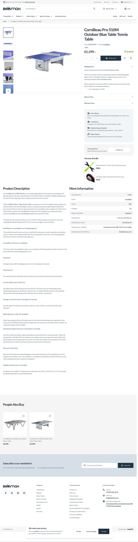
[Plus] (96, 58)
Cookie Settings (74, 517)
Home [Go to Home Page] (5, 21)
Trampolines (8, 16)
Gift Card (122, 16)
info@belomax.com (112, 498)
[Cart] (127, 8)
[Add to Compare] (130, 58)
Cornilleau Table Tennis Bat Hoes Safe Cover (110, 178)
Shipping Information (76, 499)
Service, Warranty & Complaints (79, 508)
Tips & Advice (98, 2)
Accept (103, 531)
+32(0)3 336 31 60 (112, 492)
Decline (78, 531)
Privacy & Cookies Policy (77, 511)
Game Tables (31, 16)
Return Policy (73, 505)
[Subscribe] (125, 465)
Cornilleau (106, 44)
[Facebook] (5, 493)
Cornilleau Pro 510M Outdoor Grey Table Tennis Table (42, 441)
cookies (36, 531)
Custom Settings (91, 531)
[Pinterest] (18, 493)
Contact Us (115, 2)
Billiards (20, 16)
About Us (107, 2)
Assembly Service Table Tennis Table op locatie (111, 167)
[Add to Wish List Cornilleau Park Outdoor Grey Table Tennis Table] (23, 416)
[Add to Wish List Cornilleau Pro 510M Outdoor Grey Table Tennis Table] (50, 416)
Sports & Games (46, 16)
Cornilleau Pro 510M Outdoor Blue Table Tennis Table (26, 21)
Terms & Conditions (75, 514)
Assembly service (60, 16)
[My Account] (110, 8)
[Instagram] (11, 493)
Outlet (115, 16)
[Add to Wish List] (124, 58)
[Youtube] (24, 493)
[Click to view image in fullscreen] (49, 60)
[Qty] (91, 58)
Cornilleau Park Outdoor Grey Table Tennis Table (15, 441)
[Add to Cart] (111, 58)
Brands (130, 16)
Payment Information (76, 502)
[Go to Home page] (12, 9)
